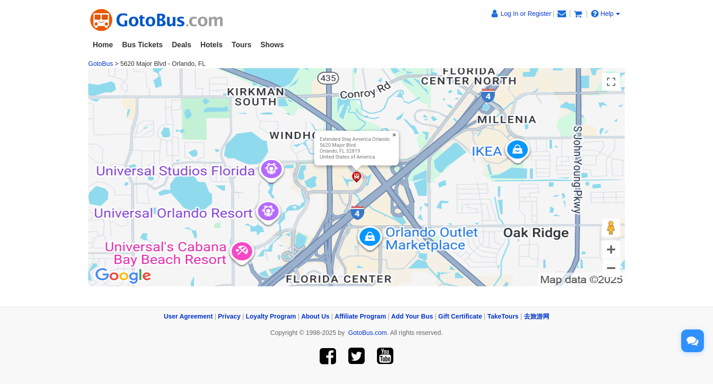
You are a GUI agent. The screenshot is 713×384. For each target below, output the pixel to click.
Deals (181, 45)
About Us (315, 316)
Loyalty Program (271, 316)
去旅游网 (536, 316)
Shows (272, 45)
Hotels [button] (212, 45)
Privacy (229, 316)
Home (103, 45)
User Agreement (188, 316)
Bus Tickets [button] (142, 45)
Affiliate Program (360, 316)
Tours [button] (241, 45)
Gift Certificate (460, 316)
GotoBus (100, 63)
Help (606, 13)
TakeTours (503, 316)
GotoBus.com (367, 332)
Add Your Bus (412, 316)
